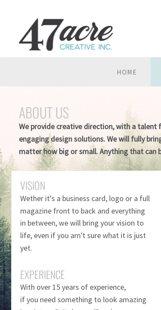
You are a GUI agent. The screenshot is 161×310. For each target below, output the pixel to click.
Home (127, 72)
